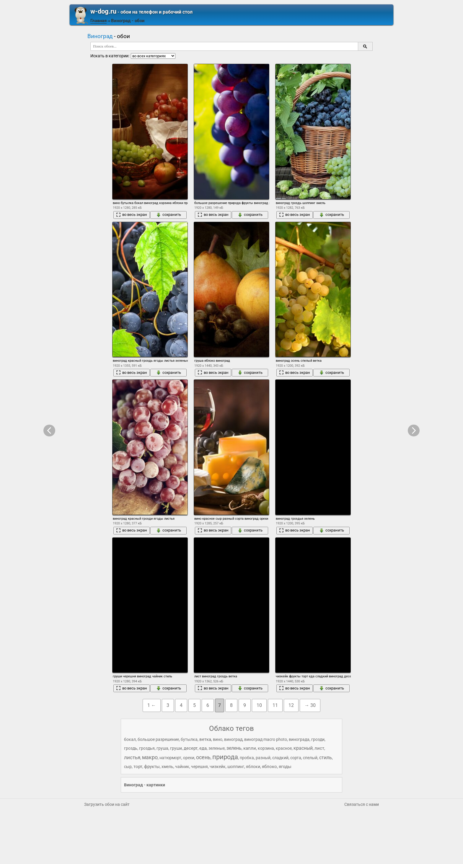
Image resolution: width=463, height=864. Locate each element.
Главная (98, 20)
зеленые (216, 748)
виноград (233, 739)
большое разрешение (158, 739)
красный (303, 748)
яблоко (269, 766)
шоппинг (235, 766)
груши (176, 748)
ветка (205, 739)
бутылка (189, 739)
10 (259, 705)
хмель (167, 766)
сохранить (168, 214)
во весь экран (131, 214)
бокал (130, 739)
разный (263, 757)
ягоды (285, 766)
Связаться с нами (361, 804)
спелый (310, 757)
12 (291, 705)
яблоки (253, 766)
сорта (295, 757)
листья (132, 757)
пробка (247, 757)
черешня (199, 766)
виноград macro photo (265, 739)
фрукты (152, 766)
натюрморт (170, 757)
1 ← (151, 705)
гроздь (130, 748)
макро (150, 757)
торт (137, 766)
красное (284, 748)
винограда (299, 739)
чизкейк (218, 766)
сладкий (280, 757)
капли (249, 748)
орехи (188, 757)
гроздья (147, 748)
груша (162, 748)
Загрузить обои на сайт (107, 804)
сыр (128, 766)
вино (217, 739)
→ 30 (310, 705)
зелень (234, 748)
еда (203, 748)
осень (203, 757)
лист (319, 748)
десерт (191, 748)
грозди (318, 739)
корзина (266, 748)
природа (225, 757)
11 (275, 705)
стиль (325, 757)
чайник (182, 766)
